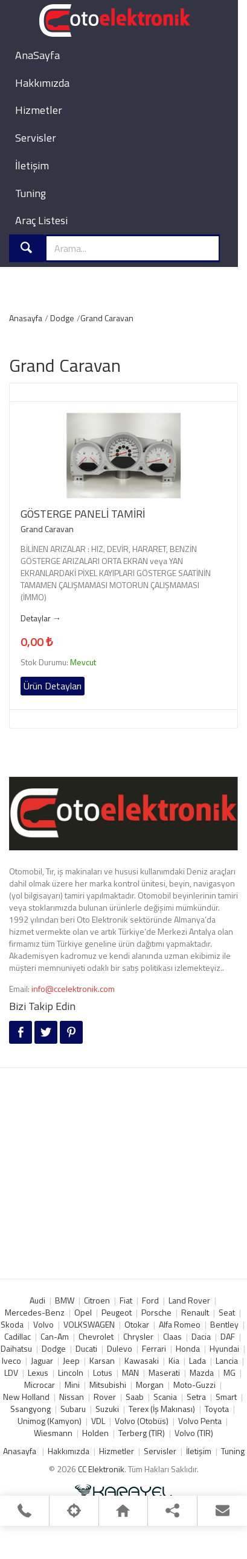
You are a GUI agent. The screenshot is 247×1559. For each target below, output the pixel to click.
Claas (172, 1336)
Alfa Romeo (179, 1324)
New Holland (26, 1396)
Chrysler (138, 1336)
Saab (135, 1396)
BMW (64, 1300)
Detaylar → (41, 618)
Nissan (71, 1396)
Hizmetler (38, 110)
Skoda (12, 1324)
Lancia (227, 1360)
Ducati (86, 1348)
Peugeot (116, 1312)
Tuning (30, 193)
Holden (95, 1432)
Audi (37, 1300)
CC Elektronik (101, 1469)
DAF (227, 1336)
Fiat (126, 1300)
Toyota (217, 1408)
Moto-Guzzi (194, 1384)
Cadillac (17, 1336)
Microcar (39, 1384)
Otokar (136, 1324)
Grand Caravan (106, 318)
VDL (98, 1420)
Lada (197, 1360)
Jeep (71, 1360)
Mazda (202, 1372)
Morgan (150, 1384)
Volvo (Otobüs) (141, 1420)
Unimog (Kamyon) (50, 1420)
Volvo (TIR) (194, 1432)
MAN (130, 1372)
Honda (188, 1348)
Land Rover (189, 1300)
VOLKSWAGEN (89, 1324)
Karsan (102, 1360)
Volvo (43, 1324)
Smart (226, 1396)
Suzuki (107, 1408)
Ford (150, 1300)
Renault (195, 1312)
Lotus (102, 1372)
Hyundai (224, 1348)
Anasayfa (25, 318)
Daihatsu (16, 1348)
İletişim (32, 165)
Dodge (62, 318)
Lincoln (70, 1372)
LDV (11, 1372)
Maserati (164, 1372)
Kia (173, 1360)
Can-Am (54, 1336)
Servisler (35, 138)
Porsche (156, 1312)
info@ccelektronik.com (73, 988)
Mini (72, 1384)
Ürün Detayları (53, 686)
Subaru (73, 1408)
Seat (227, 1312)
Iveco (11, 1360)
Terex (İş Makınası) (162, 1408)
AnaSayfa (37, 55)
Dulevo (119, 1348)
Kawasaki (141, 1360)
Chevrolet (96, 1336)
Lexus (38, 1372)
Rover (105, 1396)
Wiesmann (53, 1432)
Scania (165, 1396)
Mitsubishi (107, 1384)
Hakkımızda (42, 83)
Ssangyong (30, 1408)
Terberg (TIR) (141, 1432)
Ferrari (154, 1348)
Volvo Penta (200, 1420)
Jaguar (42, 1360)
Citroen (97, 1300)
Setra (196, 1396)
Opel (83, 1312)
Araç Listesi (41, 220)
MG (229, 1372)
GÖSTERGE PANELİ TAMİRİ (83, 514)
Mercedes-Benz (35, 1312)
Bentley (224, 1324)
